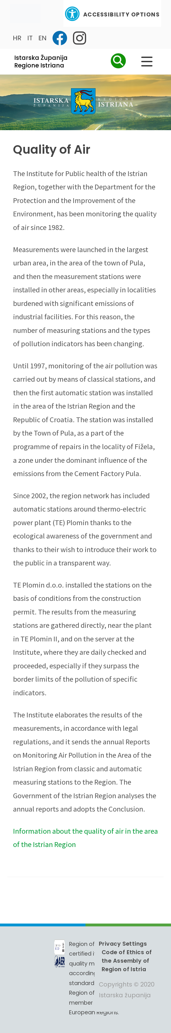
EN (42, 38)
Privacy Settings (123, 944)
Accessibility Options (112, 13)
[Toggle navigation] (25, 13)
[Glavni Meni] (147, 61)
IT (30, 38)
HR (17, 38)
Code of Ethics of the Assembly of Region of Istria (127, 960)
